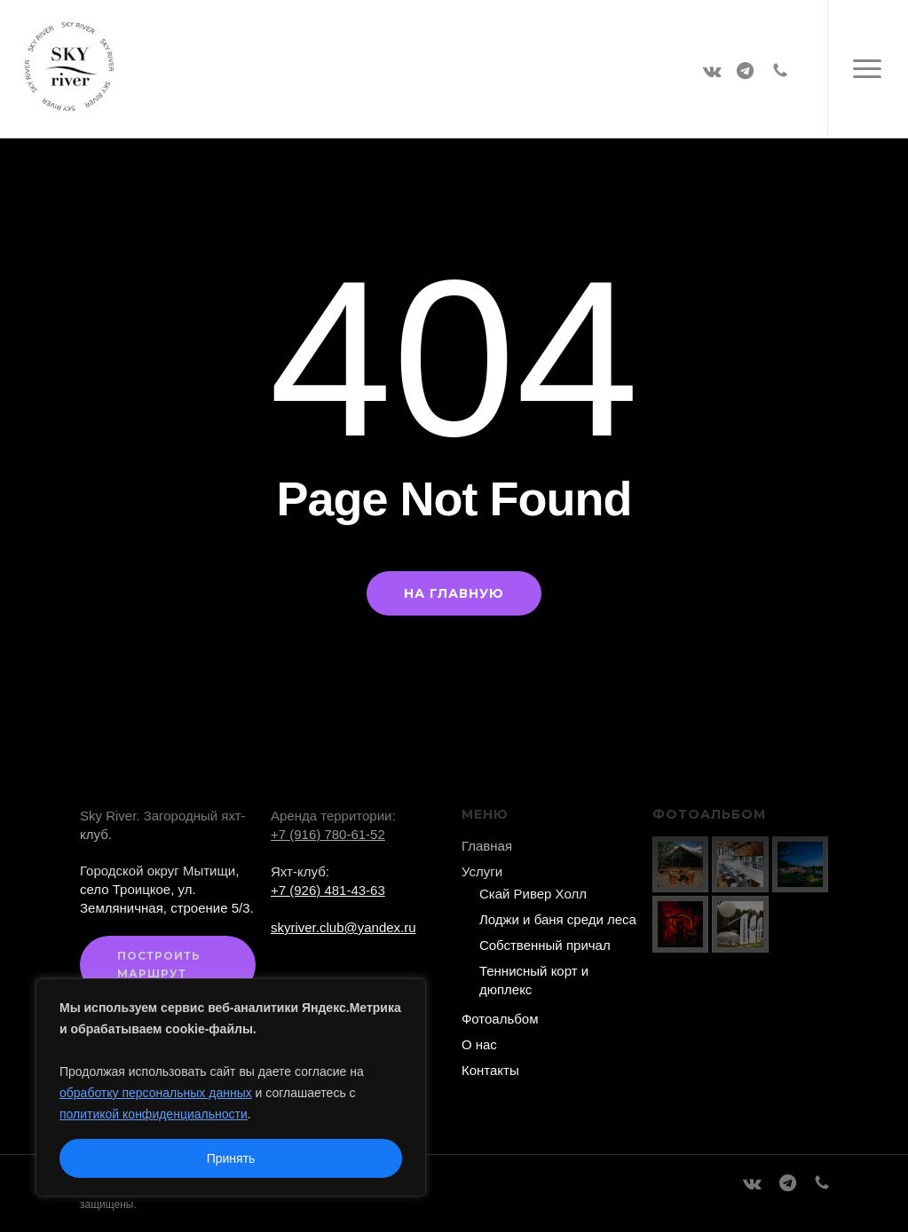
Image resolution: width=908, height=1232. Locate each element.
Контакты (490, 1070)
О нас (479, 1044)
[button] (867, 69)
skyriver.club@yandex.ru (343, 927)
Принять (231, 1158)
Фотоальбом (500, 1018)
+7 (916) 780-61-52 (328, 834)
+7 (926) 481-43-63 (328, 890)
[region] (231, 1087)
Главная (487, 845)
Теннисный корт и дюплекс (533, 980)
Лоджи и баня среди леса (557, 919)
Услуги (482, 871)
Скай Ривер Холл (533, 893)
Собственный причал (545, 945)
